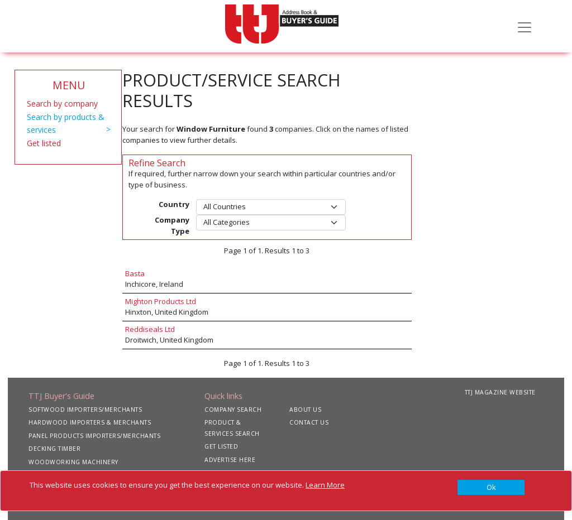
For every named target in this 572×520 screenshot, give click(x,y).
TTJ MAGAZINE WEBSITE (500, 392)
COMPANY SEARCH (232, 409)
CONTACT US (308, 422)
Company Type (172, 225)
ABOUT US (305, 409)
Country (174, 204)
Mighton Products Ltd (160, 301)
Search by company (62, 103)
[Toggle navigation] (524, 26)
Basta (135, 273)
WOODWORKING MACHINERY (73, 462)
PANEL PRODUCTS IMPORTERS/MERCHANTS (94, 436)
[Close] (491, 487)
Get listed (44, 143)
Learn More (325, 485)
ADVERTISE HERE (229, 460)
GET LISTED (221, 446)
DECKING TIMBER (54, 448)
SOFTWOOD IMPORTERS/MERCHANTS (85, 409)
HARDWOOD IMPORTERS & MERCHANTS (89, 422)
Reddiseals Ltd (150, 329)
